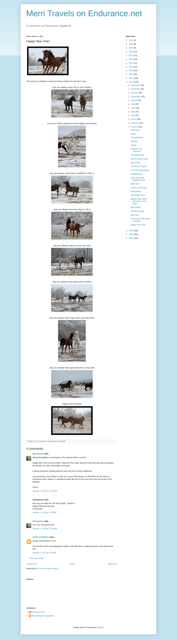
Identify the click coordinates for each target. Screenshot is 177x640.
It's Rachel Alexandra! (140, 170)
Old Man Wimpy (138, 211)
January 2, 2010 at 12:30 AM (44, 528)
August (134, 100)
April (133, 115)
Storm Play (135, 162)
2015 (131, 63)
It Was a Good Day (139, 188)
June (133, 108)
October (135, 93)
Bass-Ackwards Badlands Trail (138, 179)
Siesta (133, 145)
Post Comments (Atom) (48, 568)
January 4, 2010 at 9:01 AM (44, 552)
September (136, 96)
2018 (131, 52)
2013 (131, 70)
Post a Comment (37, 558)
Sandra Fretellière (40, 537)
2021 (131, 40)
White (133, 134)
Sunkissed (135, 130)
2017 (131, 55)
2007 (131, 238)
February (135, 123)
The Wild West (137, 137)
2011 (131, 78)
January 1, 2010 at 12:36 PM (44, 491)
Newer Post (32, 564)
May (133, 112)
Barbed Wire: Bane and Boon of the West (139, 201)
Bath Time (135, 184)
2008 (131, 234)
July (133, 104)
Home (72, 564)
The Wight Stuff (137, 155)
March (134, 119)
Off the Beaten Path (139, 159)
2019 (131, 48)
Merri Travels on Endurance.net (84, 13)
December (135, 85)
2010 (131, 82)
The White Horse (138, 195)
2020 (131, 44)
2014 (131, 67)
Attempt (134, 141)
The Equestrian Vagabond (43, 616)
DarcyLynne (38, 454)
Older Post (112, 564)
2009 (131, 230)
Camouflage (136, 191)
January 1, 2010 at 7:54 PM (44, 512)
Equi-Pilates (136, 207)
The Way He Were (138, 166)
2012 (131, 74)
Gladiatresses (137, 174)
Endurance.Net (38, 612)
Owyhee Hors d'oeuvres (136, 150)
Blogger (100, 627)
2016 (131, 59)
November (135, 89)
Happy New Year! (138, 225)
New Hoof (135, 215)
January (135, 127)
